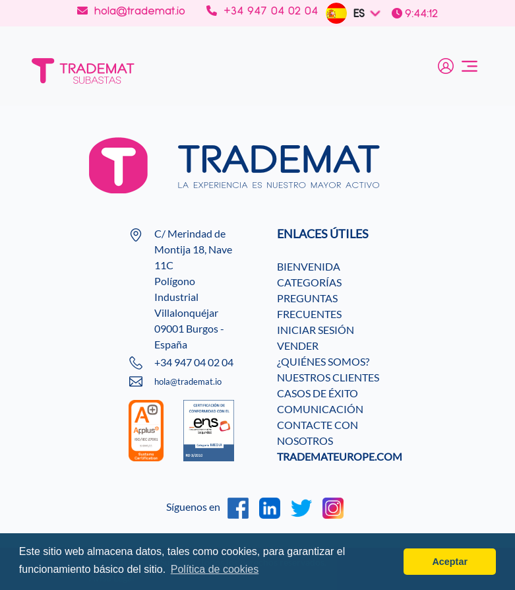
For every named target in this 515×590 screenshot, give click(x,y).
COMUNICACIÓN (320, 409)
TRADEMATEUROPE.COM (339, 456)
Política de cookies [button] (214, 569)
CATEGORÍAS (309, 282)
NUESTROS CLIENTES (328, 377)
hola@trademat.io (131, 10)
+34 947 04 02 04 (262, 10)
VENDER (297, 345)
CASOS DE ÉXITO (317, 393)
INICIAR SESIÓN (315, 329)
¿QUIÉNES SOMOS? (323, 361)
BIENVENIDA (308, 266)
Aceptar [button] (450, 561)
